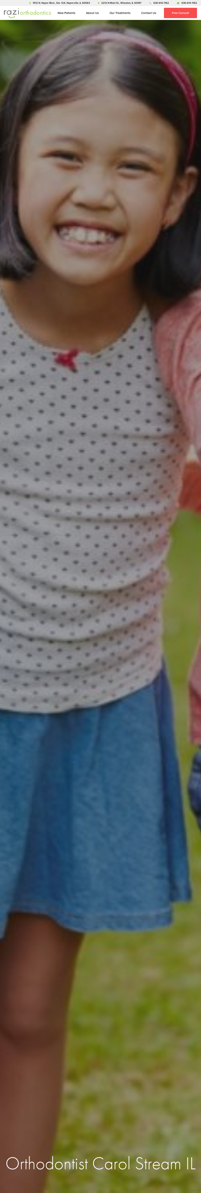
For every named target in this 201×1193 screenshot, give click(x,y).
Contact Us (148, 13)
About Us (92, 13)
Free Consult (180, 13)
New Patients (66, 13)
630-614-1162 (159, 3)
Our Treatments (120, 13)
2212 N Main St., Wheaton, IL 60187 (119, 3)
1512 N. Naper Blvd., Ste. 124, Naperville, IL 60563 (59, 3)
